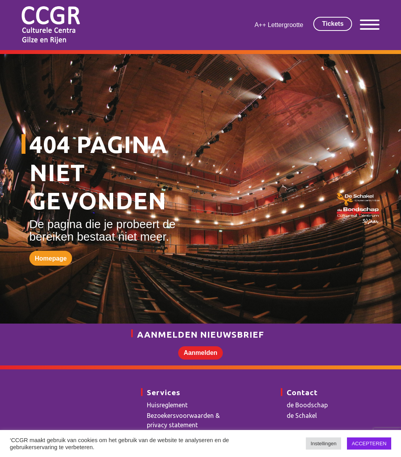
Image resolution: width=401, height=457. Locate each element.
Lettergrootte (285, 25)
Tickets (332, 23)
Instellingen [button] (323, 443)
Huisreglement (167, 404)
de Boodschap (307, 404)
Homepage (51, 258)
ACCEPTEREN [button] (369, 443)
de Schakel (302, 415)
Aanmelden (200, 352)
